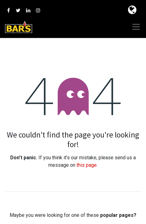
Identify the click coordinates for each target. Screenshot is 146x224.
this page (87, 165)
